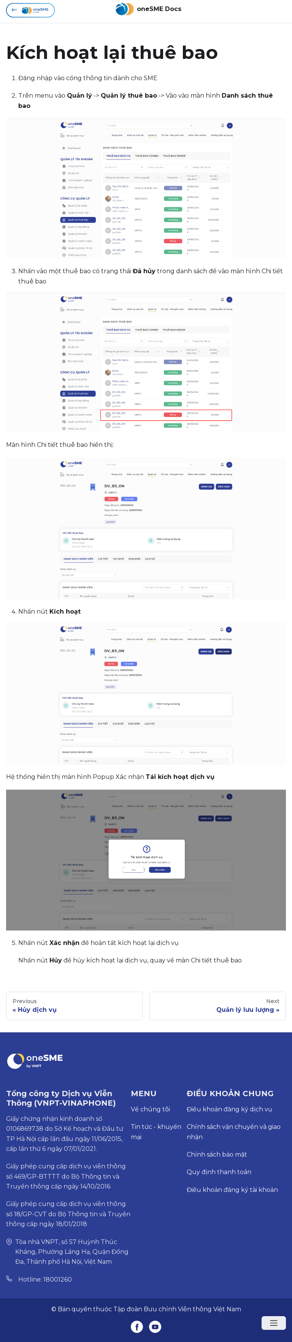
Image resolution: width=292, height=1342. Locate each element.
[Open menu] (274, 1323)
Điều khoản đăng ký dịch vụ (229, 1109)
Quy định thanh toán (219, 1172)
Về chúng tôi (150, 1109)
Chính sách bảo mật (217, 1154)
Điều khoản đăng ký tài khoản (232, 1189)
